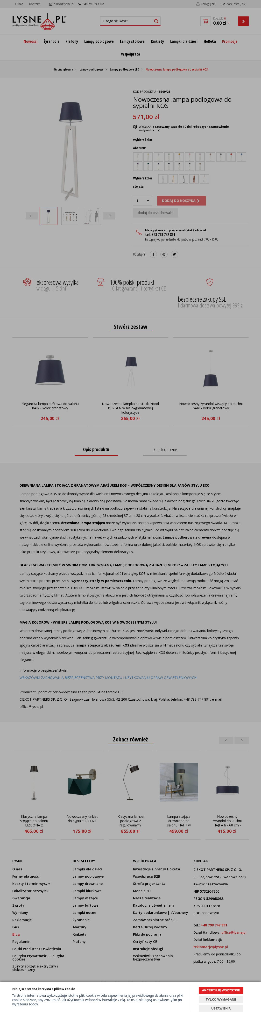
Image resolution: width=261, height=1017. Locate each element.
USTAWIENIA (221, 1008)
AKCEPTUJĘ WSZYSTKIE (221, 990)
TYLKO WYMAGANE (221, 999)
